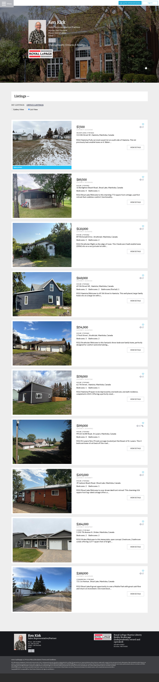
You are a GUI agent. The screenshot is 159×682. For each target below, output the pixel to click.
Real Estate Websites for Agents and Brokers (42, 669)
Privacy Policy (29, 659)
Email (50, 35)
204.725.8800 (60, 33)
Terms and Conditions (49, 659)
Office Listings (35, 105)
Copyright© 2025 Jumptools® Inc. (20, 669)
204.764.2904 (61, 30)
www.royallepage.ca (17, 659)
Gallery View (17, 109)
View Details (135, 147)
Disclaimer (37, 659)
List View (33, 109)
